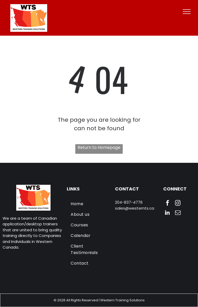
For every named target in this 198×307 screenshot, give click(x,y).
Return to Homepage (99, 147)
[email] (178, 213)
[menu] (186, 11)
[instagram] (178, 204)
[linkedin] (167, 213)
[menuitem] (89, 203)
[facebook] (167, 204)
